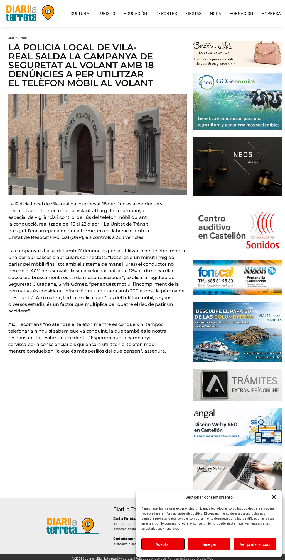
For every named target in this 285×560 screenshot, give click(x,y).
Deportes (166, 13)
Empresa (271, 13)
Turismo (106, 13)
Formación (241, 13)
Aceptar (163, 544)
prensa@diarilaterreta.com (132, 544)
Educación (135, 13)
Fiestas (193, 13)
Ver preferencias (255, 544)
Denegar (209, 544)
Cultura (79, 13)
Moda (215, 13)
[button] (274, 497)
